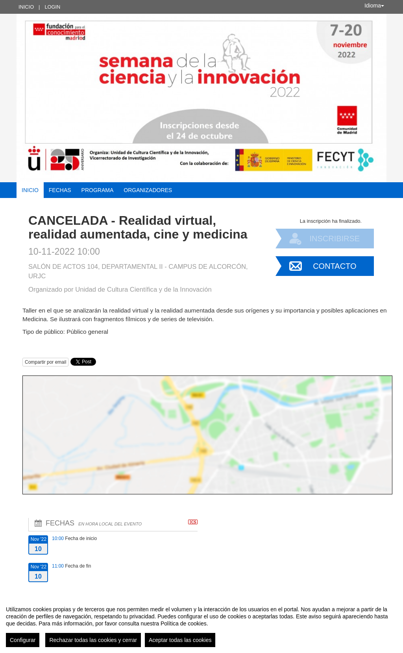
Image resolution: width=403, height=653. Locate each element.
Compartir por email (45, 362)
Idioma (374, 5)
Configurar (22, 640)
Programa (97, 190)
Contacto (334, 266)
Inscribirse (334, 238)
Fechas (60, 190)
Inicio (26, 7)
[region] (201, 623)
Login (52, 7)
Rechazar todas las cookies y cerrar (93, 640)
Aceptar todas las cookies (180, 640)
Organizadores (148, 190)
